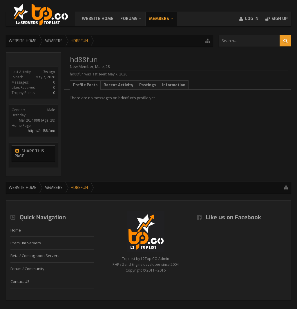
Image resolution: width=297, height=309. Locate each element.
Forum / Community (27, 268)
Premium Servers (25, 242)
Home (15, 230)
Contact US (20, 281)
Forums (134, 18)
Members (165, 18)
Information (173, 84)
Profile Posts (85, 84)
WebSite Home (103, 18)
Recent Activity (118, 84)
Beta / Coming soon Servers (34, 255)
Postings (147, 84)
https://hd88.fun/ (41, 130)
